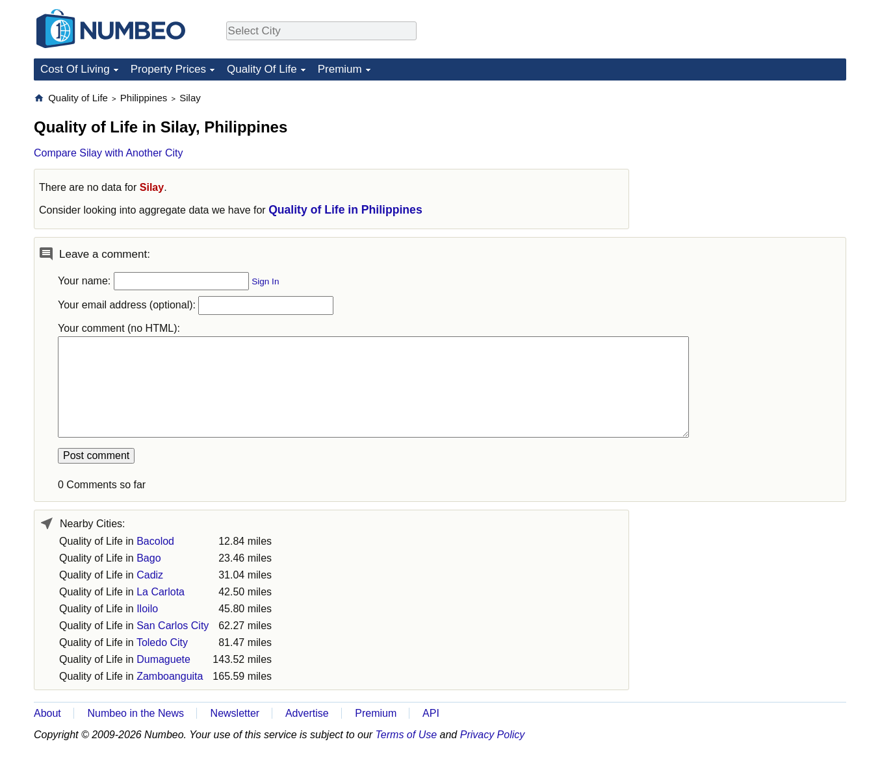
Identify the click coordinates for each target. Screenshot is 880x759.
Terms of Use (406, 734)
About (47, 713)
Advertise (307, 713)
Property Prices (168, 69)
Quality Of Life (262, 69)
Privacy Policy (492, 734)
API (430, 713)
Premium (340, 69)
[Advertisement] (748, 173)
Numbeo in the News (135, 713)
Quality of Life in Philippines (345, 209)
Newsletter (235, 713)
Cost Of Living (75, 69)
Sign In (265, 281)
